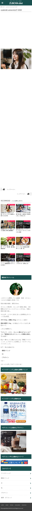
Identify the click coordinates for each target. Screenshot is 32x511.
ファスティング (6, 473)
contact (7, 504)
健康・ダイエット (6, 497)
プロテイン (4, 492)
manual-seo (24, 504)
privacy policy (17, 504)
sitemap (11, 504)
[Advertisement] (16, 31)
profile (2, 504)
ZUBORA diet (16, 3)
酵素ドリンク (5, 478)
